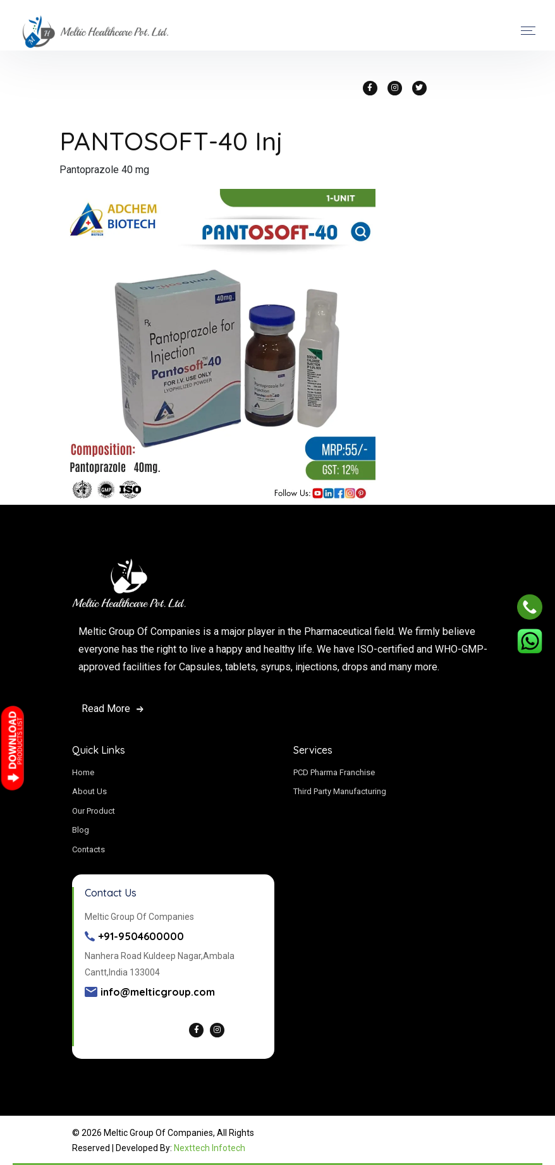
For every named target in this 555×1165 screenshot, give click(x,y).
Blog (80, 830)
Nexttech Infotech (209, 1148)
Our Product (93, 811)
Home (83, 772)
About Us (89, 791)
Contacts (88, 849)
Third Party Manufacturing (339, 791)
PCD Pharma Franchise (334, 772)
